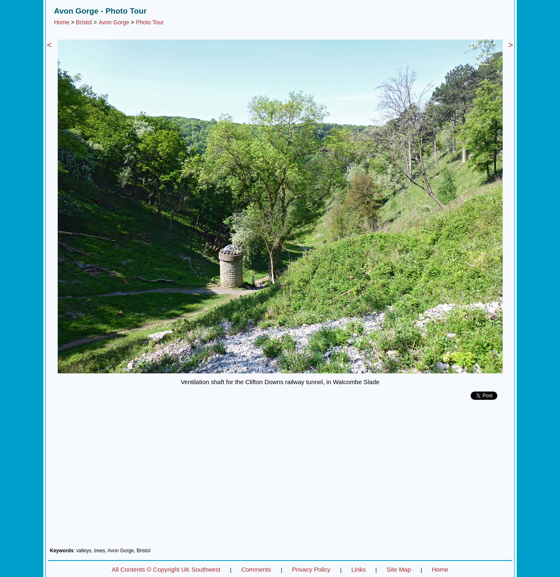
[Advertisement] (280, 477)
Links (358, 569)
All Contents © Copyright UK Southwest (166, 569)
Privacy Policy (311, 569)
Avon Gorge (113, 22)
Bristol (84, 22)
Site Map (399, 569)
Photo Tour (150, 22)
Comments (256, 569)
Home (61, 22)
